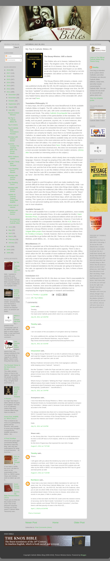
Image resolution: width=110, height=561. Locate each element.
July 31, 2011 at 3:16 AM (39, 344)
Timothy (34, 324)
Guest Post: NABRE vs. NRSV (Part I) (11, 417)
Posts (8, 56)
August (11, 107)
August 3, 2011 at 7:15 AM (40, 473)
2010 (9, 246)
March (11, 236)
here (38, 98)
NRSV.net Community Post (17, 318)
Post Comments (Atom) (43, 527)
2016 (9, 76)
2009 (9, 249)
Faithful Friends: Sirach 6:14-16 (17, 293)
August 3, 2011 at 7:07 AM (40, 446)
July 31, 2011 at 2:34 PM (39, 390)
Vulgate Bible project (34, 231)
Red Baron (35, 480)
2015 (9, 79)
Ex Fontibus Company (34, 234)
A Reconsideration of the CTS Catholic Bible (14, 220)
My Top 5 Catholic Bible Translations (17, 267)
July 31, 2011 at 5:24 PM (39, 426)
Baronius (29, 214)
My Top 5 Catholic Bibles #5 (12, 120)
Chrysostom (35, 351)
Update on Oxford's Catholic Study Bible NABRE (13, 198)
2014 (9, 82)
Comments (10, 60)
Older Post (79, 522)
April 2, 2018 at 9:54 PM (39, 508)
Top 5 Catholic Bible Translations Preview (13, 131)
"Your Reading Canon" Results (13, 170)
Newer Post (31, 522)
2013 (9, 85)
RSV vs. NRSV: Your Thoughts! (17, 460)
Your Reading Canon (13, 183)
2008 (9, 253)
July (10, 110)
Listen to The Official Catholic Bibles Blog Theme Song (97, 59)
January (12, 242)
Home (55, 522)
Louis (33, 306)
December (12, 94)
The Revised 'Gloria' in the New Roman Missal (12, 367)
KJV (69, 222)
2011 (9, 92)
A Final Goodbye (10, 438)
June (10, 227)
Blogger (83, 555)
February (12, 239)
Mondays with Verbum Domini (13, 139)
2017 (9, 73)
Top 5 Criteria (13, 125)
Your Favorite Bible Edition (17, 344)
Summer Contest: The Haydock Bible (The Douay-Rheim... (13, 148)
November (12, 98)
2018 (9, 70)
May (10, 230)
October (12, 101)
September (13, 104)
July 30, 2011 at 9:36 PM (39, 317)
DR (32, 298)
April (10, 233)
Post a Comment (34, 513)
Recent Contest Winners (13, 114)
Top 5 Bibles (38, 298)
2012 (9, 89)
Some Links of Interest (13, 206)
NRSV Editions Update (13, 157)
